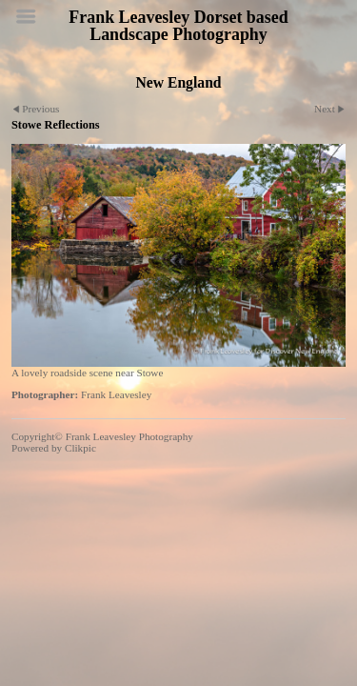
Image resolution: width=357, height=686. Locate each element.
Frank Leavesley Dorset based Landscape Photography (178, 26)
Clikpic (80, 448)
